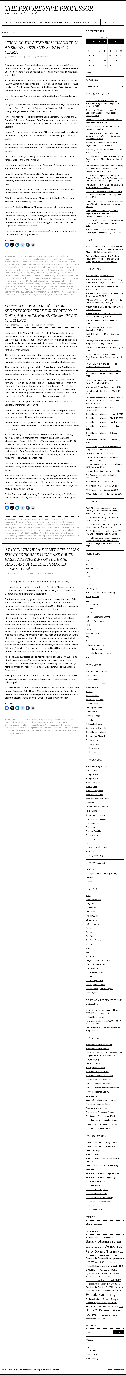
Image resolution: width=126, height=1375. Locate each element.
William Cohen (70, 294)
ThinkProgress (92, 992)
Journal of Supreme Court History (100, 1075)
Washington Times (94, 752)
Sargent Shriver (47, 286)
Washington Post (93, 748)
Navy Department (20, 530)
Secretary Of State (51, 289)
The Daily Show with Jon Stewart (99, 653)
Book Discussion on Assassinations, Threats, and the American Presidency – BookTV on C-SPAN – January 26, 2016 (102, 511)
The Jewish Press (93, 740)
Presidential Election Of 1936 (56, 281)
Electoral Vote (92, 907)
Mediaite (89, 608)
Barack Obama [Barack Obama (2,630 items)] (97, 1241)
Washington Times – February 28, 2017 (102, 486)
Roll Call (89, 944)
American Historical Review (97, 1048)
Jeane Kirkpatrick (42, 275)
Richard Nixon (33, 283)
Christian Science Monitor (96, 683)
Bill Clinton (45, 264)
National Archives (93, 1154)
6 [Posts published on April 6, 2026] (94, 51)
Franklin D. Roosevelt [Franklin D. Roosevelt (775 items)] (97, 1258)
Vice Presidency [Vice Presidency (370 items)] (106, 1315)
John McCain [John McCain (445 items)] (112, 1270)
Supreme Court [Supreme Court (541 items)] (100, 1302)
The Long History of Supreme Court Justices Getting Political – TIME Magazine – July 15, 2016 (104, 159)
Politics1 (89, 932)
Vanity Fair (90, 851)
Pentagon (55, 530)
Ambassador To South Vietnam (18, 261)
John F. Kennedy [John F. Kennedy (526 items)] (100, 1270)
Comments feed (92, 1354)
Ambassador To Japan (63, 259)
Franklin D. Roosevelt (49, 270)
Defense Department (20, 722)
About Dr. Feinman (26, 22)
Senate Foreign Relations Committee (20, 535)
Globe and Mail (92, 687)
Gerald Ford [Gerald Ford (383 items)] (109, 1262)
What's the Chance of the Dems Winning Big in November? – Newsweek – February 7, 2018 (104, 223)
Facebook (90, 869)
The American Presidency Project (100, 1112)
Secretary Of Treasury (59, 292)
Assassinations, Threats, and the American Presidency (69, 22)
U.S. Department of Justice (97, 1189)
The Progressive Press (95, 984)
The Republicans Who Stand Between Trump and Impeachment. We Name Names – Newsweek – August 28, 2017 (105, 168)
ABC (87, 560)
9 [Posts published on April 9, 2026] (110, 51)
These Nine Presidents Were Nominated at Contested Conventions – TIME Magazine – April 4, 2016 (104, 194)
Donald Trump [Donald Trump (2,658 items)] (105, 1251)
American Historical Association (99, 1044)
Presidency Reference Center (98, 1104)
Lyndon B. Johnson (70, 278)
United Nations (69, 535)
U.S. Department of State (96, 1193)
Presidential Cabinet (68, 530)
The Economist (92, 823)
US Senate (59, 730)
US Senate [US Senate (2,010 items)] (93, 1315)
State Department (44, 535)
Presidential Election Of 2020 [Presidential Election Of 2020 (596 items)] (99, 1287)
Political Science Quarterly (97, 807)
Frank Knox (34, 270)
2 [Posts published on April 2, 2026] (110, 46)
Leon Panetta (28, 527)
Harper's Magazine (94, 782)
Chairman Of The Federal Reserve (19, 267)
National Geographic (94, 790)
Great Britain (25, 524)
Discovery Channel (93, 588)
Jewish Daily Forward (94, 699)
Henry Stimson (67, 272)
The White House (93, 1185)
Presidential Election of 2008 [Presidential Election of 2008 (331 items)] (100, 1277)
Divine (109, 1369)
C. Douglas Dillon (71, 264)
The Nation (90, 827)
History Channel (92, 596)
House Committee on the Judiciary (100, 1146)
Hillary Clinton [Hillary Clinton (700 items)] (99, 1265)
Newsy (89, 629)
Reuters (89, 641)
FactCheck (90, 912)
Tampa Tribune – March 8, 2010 (99, 453)
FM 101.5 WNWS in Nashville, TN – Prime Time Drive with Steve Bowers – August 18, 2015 (104, 357)
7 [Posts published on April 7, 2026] (99, 51)
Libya (37, 527)
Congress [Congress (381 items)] (89, 1247)
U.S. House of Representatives (98, 1201)
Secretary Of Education (14, 289)
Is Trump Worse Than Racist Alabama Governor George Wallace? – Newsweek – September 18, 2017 (103, 136)
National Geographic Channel (98, 617)
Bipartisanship (57, 264)
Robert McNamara (19, 286)
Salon (88, 948)
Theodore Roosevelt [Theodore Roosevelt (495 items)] (110, 1306)
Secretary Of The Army (69, 289)
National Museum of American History (102, 1165)
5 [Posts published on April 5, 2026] (88, 51)
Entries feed (91, 1350)
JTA (87, 600)
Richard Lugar (51, 727)
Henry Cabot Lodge (51, 272)
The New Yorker (92, 835)
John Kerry (17, 527)
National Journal (92, 924)
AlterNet (89, 564)
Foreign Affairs (92, 774)
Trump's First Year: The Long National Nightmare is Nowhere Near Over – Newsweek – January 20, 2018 (102, 213)
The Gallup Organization (96, 972)
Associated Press (93, 568)
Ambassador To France (23, 259)
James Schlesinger (26, 275)
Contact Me (108, 22)
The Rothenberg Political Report (99, 988)
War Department (31, 538)
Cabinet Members (61, 719)
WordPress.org (92, 1358)
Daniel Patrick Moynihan (56, 267)
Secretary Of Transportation (37, 292)
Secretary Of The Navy (14, 292)
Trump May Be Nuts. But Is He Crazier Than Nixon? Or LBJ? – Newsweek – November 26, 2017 (104, 204)
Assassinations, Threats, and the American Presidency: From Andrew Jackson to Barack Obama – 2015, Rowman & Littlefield (104, 249)
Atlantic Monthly (92, 770)
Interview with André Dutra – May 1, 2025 (103, 387)
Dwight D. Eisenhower (19, 270)
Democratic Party (23, 522)
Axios (88, 895)
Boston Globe (92, 675)
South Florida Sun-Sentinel (97, 732)
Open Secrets (91, 1096)
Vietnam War (17, 538)
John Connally (68, 275)
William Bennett (56, 294)
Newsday (90, 720)
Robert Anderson (60, 283)
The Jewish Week (93, 744)
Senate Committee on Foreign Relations (103, 1173)
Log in (88, 1346)
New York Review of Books (97, 798)
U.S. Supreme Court (94, 1210)
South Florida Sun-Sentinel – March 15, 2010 (104, 422)
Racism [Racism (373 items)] (118, 1290)
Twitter (89, 881)
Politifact (89, 936)
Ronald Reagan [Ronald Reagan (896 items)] (111, 1299)
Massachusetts (64, 527)
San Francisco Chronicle (96, 728)
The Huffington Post (94, 980)
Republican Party (20, 283)
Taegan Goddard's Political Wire (99, 960)
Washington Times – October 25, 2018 (102, 490)
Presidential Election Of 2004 (17, 533)
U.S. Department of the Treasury (99, 1197)
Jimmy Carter (55, 275)
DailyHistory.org (92, 1059)
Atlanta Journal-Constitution (97, 671)
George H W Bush (66, 270)
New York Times (93, 716)
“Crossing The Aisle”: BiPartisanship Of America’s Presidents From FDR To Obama (41, 47)
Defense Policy (36, 722)
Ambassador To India (43, 259)
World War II (57, 538)
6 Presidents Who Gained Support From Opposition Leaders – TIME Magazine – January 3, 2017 (102, 113)
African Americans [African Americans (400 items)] (107, 1237)
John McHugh (20, 278)
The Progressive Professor (49, 8)
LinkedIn (89, 877)
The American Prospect (96, 819)
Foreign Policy (38, 522)
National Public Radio (95, 621)
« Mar (88, 72)
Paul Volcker (38, 281)
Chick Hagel (55, 519)
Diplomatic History (93, 1063)
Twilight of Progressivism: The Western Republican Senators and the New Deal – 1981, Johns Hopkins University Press (103, 259)
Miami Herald (91, 712)
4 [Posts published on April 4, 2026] (121, 46)
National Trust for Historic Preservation (102, 1088)
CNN (88, 584)
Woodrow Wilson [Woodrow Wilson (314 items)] (92, 1319)
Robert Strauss (34, 286)
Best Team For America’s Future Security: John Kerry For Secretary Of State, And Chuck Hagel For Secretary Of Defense (41, 313)
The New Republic (93, 831)
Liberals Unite (91, 920)
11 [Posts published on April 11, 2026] (121, 51)
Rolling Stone (91, 811)
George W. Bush (11, 272)
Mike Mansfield (11, 281)
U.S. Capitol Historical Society (98, 1128)
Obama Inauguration (94, 1224)
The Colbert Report (94, 649)
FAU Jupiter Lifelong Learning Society (101, 873)
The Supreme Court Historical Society (101, 1116)
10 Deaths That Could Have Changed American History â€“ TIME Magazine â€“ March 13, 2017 (103, 103)
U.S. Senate (90, 1205)
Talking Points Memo (95, 645)
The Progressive (92, 839)
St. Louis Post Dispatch (95, 736)
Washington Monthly (94, 855)
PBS (87, 637)
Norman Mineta (25, 281)
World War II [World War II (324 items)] (102, 1319)
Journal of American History (97, 1071)
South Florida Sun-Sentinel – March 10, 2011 (104, 418)
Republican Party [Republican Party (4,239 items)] (101, 1294)
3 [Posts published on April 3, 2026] (115, 46)
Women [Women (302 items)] (115, 1315)
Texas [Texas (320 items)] (99, 1307)
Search (118, 1332)
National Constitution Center (98, 1083)
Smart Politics (91, 956)
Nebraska (46, 530)
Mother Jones (91, 786)
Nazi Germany (35, 530)
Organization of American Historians (101, 1100)
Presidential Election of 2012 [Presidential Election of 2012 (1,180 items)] (103, 1280)
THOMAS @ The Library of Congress (101, 1124)
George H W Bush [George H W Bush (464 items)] (116, 1258)
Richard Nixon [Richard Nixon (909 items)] (94, 1299)
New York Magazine (94, 794)
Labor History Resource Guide (98, 1079)
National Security (37, 725)
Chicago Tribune (92, 679)
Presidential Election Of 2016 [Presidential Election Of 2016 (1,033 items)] (103, 1283)
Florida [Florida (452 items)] (101, 1255)
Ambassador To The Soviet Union (46, 261)
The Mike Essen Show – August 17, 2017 (103, 471)
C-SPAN (89, 576)
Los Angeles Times (94, 707)
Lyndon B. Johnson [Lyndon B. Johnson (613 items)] (95, 1273)
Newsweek (90, 802)
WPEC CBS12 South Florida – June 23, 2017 (104, 494)
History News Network (95, 1017)
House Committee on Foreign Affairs (101, 1142)
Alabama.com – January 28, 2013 (100, 275)
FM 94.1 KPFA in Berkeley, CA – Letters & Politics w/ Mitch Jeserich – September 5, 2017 (103, 373)
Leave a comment (46, 325)
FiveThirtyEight (92, 916)
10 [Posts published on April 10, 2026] (116, 51)
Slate (88, 952)
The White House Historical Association (102, 1120)
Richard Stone (46, 283)
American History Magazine (97, 766)
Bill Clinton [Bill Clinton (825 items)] (115, 1241)
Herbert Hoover (11, 275)
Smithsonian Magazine (95, 815)
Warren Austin (42, 294)
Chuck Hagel (39, 267)
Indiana (16, 725)
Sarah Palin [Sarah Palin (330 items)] (90, 1303)
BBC (88, 572)
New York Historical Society (97, 1092)
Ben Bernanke (34, 264)
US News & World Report (96, 847)
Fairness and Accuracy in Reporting (100, 592)
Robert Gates (50, 533)
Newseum (90, 1169)
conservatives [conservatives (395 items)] (98, 1247)
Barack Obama (21, 264)
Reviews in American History (98, 1108)
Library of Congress (94, 1150)
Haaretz (89, 691)
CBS (87, 580)
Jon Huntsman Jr (34, 278)
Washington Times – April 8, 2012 (100, 482)
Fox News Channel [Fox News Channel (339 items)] (111, 1255)
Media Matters (92, 604)
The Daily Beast (92, 968)
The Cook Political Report (96, 964)
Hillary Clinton (64, 524)
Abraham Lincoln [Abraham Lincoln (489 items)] (93, 1237)
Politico (89, 928)
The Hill (89, 976)
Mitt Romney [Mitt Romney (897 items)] (111, 1273)
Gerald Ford (24, 272)
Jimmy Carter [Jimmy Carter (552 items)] (113, 1266)
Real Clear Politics (93, 940)
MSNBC (89, 613)
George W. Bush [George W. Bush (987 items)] (95, 1262)
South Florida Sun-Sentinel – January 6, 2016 (104, 414)
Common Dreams (93, 899)
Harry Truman (36, 272)
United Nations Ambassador (23, 294)
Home (9, 22)
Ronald (29, 56)
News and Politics (14, 256)
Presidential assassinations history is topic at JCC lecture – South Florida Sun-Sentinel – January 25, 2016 (104, 400)
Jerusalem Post (92, 695)
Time (88, 843)
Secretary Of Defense (64, 286)
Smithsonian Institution (95, 1181)
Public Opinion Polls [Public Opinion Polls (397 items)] (107, 1290)
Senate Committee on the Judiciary (100, 1177)
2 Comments (42, 56)
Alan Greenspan (33, 256)
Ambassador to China (50, 256)
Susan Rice (57, 535)
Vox (87, 657)
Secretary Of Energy (33, 289)
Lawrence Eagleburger (51, 278)
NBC (88, 625)
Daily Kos (90, 903)
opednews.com (92, 633)
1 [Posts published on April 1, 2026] (104, 46)
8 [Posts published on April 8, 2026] (104, 51)
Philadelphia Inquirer (94, 724)
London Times (92, 703)
